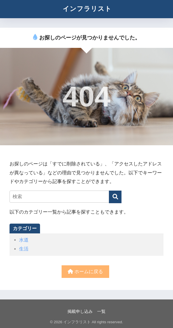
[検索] (115, 197)
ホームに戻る (85, 271)
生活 (24, 249)
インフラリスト (87, 8)
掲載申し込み (80, 311)
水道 (24, 240)
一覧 (101, 311)
